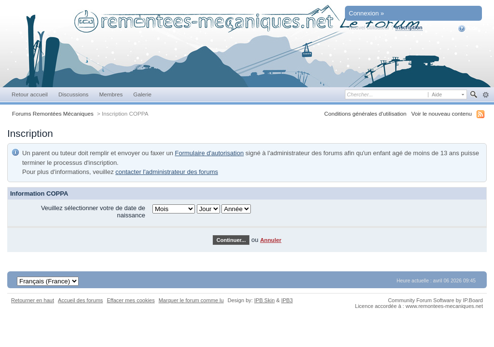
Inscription (409, 27)
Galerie (142, 94)
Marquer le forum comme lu (191, 300)
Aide (468, 28)
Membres (111, 94)
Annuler (270, 240)
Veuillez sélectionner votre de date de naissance (93, 211)
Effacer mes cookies (130, 300)
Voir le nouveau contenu (442, 113)
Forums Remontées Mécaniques (53, 113)
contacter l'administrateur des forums (166, 171)
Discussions (73, 94)
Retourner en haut (32, 300)
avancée (486, 95)
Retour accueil (30, 94)
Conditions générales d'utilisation (365, 113)
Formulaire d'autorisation (209, 153)
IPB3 (287, 300)
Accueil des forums (80, 300)
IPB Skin (264, 300)
